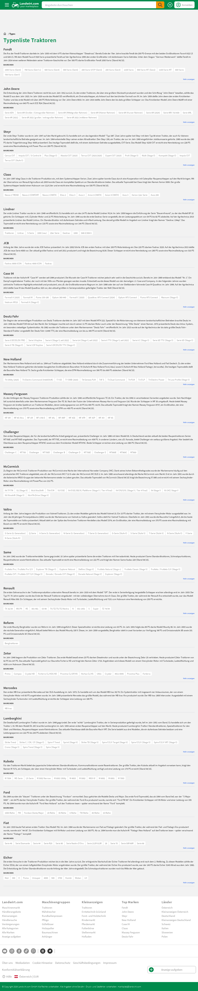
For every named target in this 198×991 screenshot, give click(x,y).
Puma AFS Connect (149, 297)
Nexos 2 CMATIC (49, 194)
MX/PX (19, 608)
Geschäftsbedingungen (86, 963)
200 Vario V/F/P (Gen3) (92, 69)
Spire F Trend (54, 742)
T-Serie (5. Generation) (98, 533)
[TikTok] (26, 951)
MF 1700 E (40, 417)
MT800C (123, 452)
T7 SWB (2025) (71, 379)
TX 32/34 (9, 608)
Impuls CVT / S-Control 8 (30, 155)
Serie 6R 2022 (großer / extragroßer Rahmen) (42, 117)
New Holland (129, 920)
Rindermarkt (88, 920)
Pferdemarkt (88, 924)
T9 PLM (131, 379)
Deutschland (168, 915)
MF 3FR (82, 417)
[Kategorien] (42, 951)
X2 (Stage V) (22, 490)
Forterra (146, 673)
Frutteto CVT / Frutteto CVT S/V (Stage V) (23, 574)
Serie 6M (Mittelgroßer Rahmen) (72, 112)
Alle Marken (8, 932)
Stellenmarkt (88, 932)
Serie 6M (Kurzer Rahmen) (130, 112)
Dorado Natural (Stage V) (90, 574)
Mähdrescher (49, 911)
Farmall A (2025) (12, 297)
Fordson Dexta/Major (34, 812)
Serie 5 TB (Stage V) (14, 345)
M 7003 (121, 778)
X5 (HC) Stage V (171, 490)
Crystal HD (30, 673)
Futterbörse (88, 928)
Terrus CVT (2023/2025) (91, 155)
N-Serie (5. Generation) (74, 533)
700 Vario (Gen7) (12, 74)
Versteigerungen (10, 924)
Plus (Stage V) (50, 155)
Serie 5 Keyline (35, 340)
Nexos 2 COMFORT (30, 194)
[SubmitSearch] (160, 4)
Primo (7, 673)
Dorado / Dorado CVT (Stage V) (60, 574)
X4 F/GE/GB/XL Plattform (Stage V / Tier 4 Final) (90, 490)
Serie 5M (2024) (153, 112)
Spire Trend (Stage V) (32, 747)
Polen (165, 936)
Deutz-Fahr (127, 936)
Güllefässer (48, 924)
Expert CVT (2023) (113, 155)
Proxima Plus (133, 673)
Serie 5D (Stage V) (185, 340)
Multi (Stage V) (148, 155)
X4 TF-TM (9, 490)
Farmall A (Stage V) (30, 302)
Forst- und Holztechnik (94, 915)
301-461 (34, 608)
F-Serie (189, 533)
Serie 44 (36, 843)
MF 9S (110, 417)
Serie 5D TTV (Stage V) (163, 340)
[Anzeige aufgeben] (170, 5)
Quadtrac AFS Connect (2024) (101, 297)
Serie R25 (48, 843)
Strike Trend (10, 742)
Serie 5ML (187, 112)
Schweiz (166, 924)
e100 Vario (129, 69)
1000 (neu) (42, 232)
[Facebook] (19, 951)
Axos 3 (125, 194)
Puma (26, 877)
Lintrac (20, 232)
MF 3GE (72, 417)
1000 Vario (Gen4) (13, 69)
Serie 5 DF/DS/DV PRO (15, 340)
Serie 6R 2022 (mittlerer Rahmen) (82, 117)
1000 (75, 232)
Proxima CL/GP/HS (69, 673)
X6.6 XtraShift (37, 490)
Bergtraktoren (11, 643)
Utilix (99, 673)
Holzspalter (48, 928)
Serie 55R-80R (127, 843)
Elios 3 (72, 194)
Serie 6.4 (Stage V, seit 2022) (85, 340)
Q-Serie (32, 533)
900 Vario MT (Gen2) (146, 69)
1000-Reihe (10, 812)
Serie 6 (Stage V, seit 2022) (57, 340)
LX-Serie (29, 778)
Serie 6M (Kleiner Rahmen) (103, 112)
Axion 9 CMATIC (112, 194)
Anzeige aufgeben (11, 936)
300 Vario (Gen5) (70, 69)
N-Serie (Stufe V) (174, 533)
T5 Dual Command (116, 379)
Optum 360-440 (59, 297)
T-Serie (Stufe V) (156, 533)
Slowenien (167, 932)
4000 (46, 877)
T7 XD (59, 379)
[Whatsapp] (33, 951)
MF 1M (30, 417)
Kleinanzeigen (9, 915)
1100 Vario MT (165, 69)
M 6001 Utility (60, 778)
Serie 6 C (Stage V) (140, 340)
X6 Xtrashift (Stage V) (14, 495)
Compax (18, 673)
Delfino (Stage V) (86, 569)
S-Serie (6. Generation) (15, 533)
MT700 (23, 452)
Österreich (167, 907)
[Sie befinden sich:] (6, 34)
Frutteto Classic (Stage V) (136, 569)
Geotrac (66, 232)
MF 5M (7, 417)
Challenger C (10, 452)
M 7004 (8, 778)
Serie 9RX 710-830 (171, 112)
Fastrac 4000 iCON (33, 263)
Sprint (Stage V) (70, 742)
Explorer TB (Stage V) (46, 569)
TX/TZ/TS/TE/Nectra (59, 608)
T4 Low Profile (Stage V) (179, 379)
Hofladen (87, 936)
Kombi (68, 877)
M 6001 (111, 778)
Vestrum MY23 (11, 302)
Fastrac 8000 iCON (13, 263)
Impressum (110, 963)
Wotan (78, 877)
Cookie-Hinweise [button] (42, 963)
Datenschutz (62, 963)
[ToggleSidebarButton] (6, 5)
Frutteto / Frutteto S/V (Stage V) (165, 569)
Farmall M (27, 297)
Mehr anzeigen (189, 79)
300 (13, 877)
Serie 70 (114, 843)
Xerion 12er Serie (139, 194)
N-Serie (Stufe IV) (12, 538)
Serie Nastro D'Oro (75, 843)
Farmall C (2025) (77, 297)
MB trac (8, 708)
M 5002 (82, 778)
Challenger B (59, 452)
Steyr (124, 915)
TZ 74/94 (106, 608)
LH (85, 877)
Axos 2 (81, 194)
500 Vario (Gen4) (52, 69)
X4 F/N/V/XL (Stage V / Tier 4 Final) (132, 490)
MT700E (87, 452)
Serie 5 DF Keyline (34, 345)
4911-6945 (119, 673)
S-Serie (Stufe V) (138, 533)
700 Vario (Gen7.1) (32, 69)
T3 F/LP (141, 379)
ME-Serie (18, 778)
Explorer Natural (67, 569)
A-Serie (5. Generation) (49, 533)
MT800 (133, 452)
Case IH (126, 924)
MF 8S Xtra (19, 417)
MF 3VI (101, 417)
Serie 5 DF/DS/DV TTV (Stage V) (60, 345)
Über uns (7, 963)
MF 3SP (92, 417)
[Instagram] (11, 951)
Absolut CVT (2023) (69, 155)
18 (106, 843)
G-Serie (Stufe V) (119, 533)
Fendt (125, 907)
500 (52, 877)
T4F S (101, 379)
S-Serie (30, 232)
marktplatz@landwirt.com (129, 986)
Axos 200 (155, 194)
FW (19, 812)
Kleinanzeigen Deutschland (176, 920)
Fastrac (48, 263)
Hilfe (7, 976)
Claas (125, 928)
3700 (60, 877)
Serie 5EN (9, 112)
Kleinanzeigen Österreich (175, 911)
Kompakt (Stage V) (167, 155)
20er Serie (54, 232)
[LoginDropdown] (184, 4)
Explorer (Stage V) (113, 574)
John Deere (128, 911)
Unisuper (36, 877)
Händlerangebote (11, 911)
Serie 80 (59, 843)
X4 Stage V (156, 490)
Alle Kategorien (10, 928)
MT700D (46, 452)
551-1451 (81, 608)
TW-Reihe (84, 812)
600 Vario (179, 69)
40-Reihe (95, 812)
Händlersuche (9, 920)
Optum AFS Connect (127, 297)
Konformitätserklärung (16, 970)
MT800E (112, 452)
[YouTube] (4, 951)
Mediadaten (22, 963)
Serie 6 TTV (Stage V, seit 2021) (115, 340)
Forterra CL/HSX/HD (47, 673)
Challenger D (74, 452)
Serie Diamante (22, 843)
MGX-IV (92, 778)
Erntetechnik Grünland (94, 911)
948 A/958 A (86, 232)
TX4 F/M (50, 490)
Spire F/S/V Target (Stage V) (115, 742)
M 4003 (73, 778)
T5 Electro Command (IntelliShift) (37, 379)
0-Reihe (73, 812)
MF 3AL (52, 417)
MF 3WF (61, 417)
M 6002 (102, 778)
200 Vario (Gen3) (113, 69)
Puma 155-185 (42, 297)
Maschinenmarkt (11, 907)
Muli (7, 877)
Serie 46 (8, 843)
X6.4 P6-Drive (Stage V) (38, 495)
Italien (165, 928)
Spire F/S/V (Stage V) (140, 742)
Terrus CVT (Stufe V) (14, 160)
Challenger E (100, 452)
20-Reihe (51, 812)
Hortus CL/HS (87, 673)
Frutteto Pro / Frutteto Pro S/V (19, 569)
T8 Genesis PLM (89, 379)
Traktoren (9, 232)
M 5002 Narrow (44, 778)
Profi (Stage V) (131, 155)
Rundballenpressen (52, 915)
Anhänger (47, 936)
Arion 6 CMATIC (95, 194)
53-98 (44, 608)
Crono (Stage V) (12, 747)
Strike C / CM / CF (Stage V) (31, 742)
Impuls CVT (185, 155)
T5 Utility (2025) (12, 379)
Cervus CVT (10, 155)
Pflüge (45, 920)
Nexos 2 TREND (12, 194)
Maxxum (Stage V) (169, 297)
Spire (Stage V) (53, 747)
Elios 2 (63, 194)
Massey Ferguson (131, 932)
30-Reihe (62, 812)
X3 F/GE (61, 490)
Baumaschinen (50, 932)
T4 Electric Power (156, 379)
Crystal (108, 673)
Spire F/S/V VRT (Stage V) (165, 742)
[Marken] (50, 951)
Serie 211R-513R (94, 843)
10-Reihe (107, 812)
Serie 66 (140, 843)
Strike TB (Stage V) (90, 742)
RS (27, 608)
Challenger (34, 452)
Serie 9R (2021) (11, 117)
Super (96, 608)
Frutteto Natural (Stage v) (109, 569)
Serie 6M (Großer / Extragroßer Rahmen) (36, 112)
